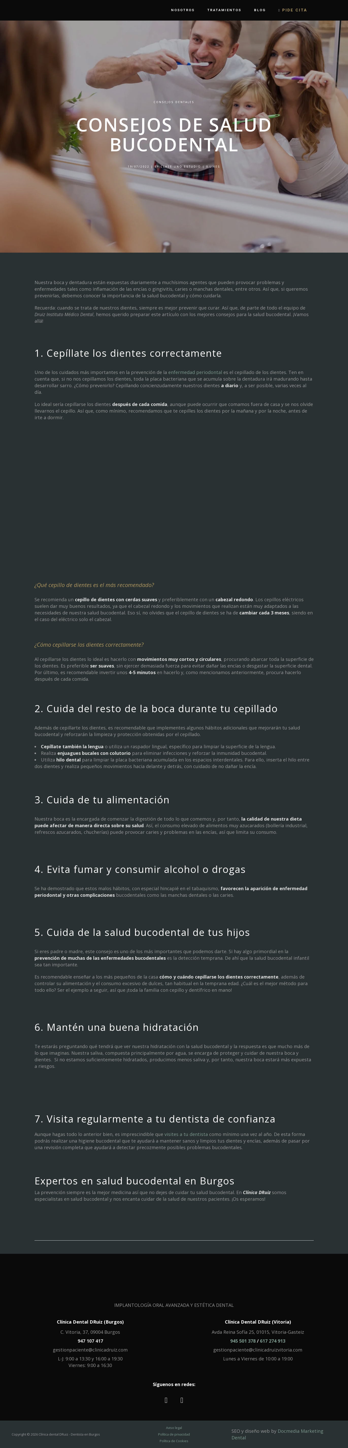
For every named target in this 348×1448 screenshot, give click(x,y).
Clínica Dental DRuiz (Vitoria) (258, 1322)
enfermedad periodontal (195, 372)
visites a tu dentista (186, 1134)
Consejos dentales (174, 102)
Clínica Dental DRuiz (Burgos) (90, 1322)
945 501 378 (243, 1341)
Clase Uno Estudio (181, 166)
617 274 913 (272, 1341)
